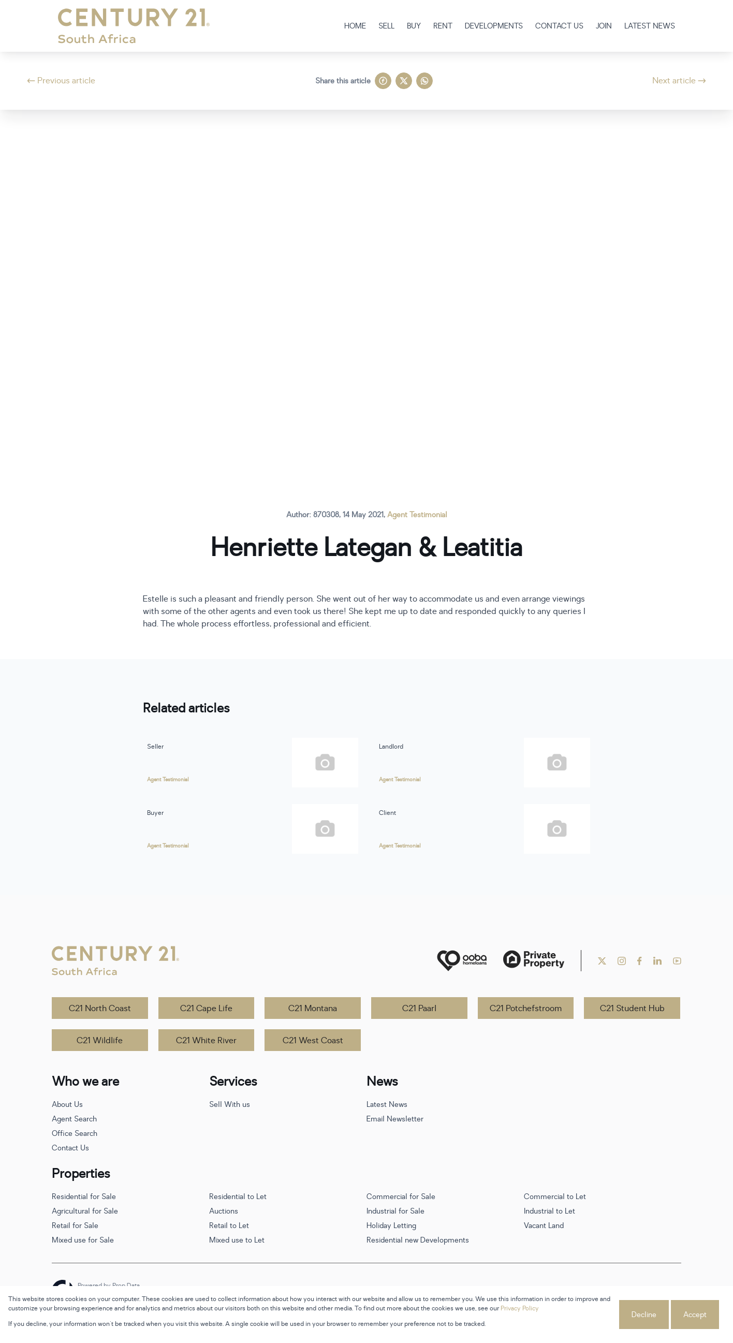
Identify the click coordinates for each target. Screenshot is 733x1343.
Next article (679, 80)
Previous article (61, 80)
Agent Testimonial (417, 515)
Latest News (386, 1105)
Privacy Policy (520, 1308)
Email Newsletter (394, 1119)
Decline (644, 1315)
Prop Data (126, 1285)
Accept (695, 1315)
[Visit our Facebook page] (639, 961)
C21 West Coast (313, 1040)
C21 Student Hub (632, 1008)
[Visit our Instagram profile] (622, 961)
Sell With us (229, 1105)
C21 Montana (312, 1008)
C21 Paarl (419, 1008)
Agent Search (74, 1119)
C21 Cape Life (206, 1008)
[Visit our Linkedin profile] (657, 961)
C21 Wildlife (100, 1040)
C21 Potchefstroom (526, 1008)
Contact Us (70, 1148)
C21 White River (206, 1040)
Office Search (74, 1133)
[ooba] (462, 960)
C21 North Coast (100, 1008)
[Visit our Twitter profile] (602, 961)
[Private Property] (533, 960)
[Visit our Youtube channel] (677, 961)
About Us (67, 1105)
